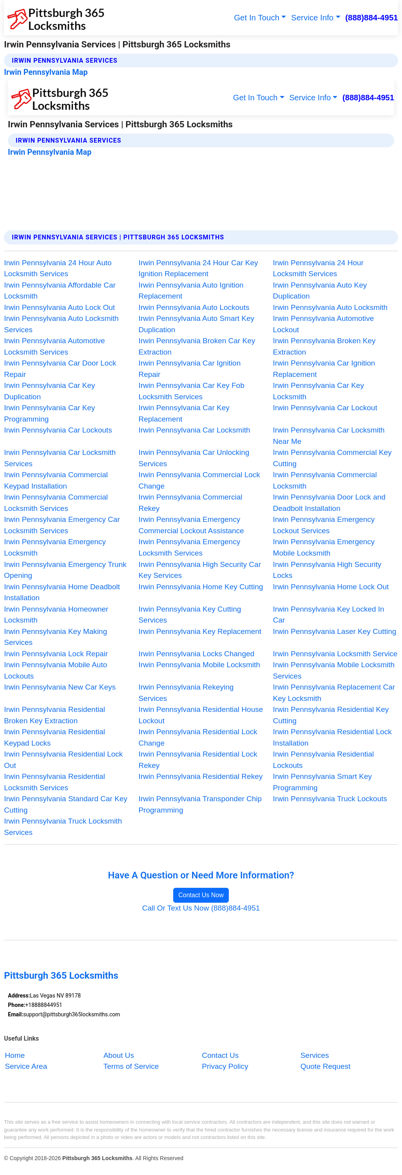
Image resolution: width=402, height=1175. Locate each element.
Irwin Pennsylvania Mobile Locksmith (199, 665)
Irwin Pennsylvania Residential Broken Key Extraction (54, 715)
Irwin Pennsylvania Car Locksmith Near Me (329, 435)
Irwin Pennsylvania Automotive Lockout (323, 324)
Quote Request (326, 1067)
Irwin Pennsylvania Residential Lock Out (63, 759)
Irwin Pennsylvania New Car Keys (60, 687)
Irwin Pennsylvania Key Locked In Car (328, 615)
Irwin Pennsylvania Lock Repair (56, 654)
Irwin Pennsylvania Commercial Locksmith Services (56, 502)
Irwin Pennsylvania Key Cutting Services (189, 615)
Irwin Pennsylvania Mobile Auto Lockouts (55, 670)
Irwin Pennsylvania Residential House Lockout (200, 715)
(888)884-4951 (371, 17)
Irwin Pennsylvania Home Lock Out (331, 587)
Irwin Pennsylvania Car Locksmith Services (60, 458)
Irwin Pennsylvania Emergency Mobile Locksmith (324, 547)
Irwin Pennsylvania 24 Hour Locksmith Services (318, 268)
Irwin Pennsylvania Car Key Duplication (49, 391)
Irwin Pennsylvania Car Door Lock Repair (60, 368)
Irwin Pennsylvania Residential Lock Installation (332, 737)
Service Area (26, 1067)
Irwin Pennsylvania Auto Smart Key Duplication (196, 324)
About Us (118, 1055)
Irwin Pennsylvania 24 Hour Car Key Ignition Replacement (198, 268)
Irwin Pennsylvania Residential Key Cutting (331, 715)
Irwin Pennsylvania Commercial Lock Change (199, 480)
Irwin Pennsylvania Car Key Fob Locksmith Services (191, 391)
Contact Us (220, 1055)
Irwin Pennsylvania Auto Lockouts (193, 307)
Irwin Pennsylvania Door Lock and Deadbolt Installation (329, 502)
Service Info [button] (312, 17)
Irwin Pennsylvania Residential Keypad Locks (54, 737)
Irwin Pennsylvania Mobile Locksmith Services (334, 670)
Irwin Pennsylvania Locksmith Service (335, 654)
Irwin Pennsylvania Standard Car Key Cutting (65, 804)
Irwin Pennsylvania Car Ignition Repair (189, 368)
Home (15, 1055)
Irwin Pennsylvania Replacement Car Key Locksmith (334, 692)
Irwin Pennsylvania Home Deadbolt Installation (62, 592)
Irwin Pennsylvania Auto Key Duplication (320, 291)
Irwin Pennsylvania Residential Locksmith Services (54, 782)
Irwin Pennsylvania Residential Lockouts (323, 759)
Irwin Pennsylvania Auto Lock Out (59, 307)
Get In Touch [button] (256, 17)
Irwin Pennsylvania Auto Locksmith (330, 307)
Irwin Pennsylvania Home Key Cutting (200, 587)
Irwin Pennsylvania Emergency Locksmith (55, 547)
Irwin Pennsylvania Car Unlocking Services (193, 458)
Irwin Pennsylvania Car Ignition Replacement (324, 368)
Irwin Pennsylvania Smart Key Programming (322, 782)
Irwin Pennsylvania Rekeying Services (186, 692)
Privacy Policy (225, 1067)
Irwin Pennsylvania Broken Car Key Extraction (196, 346)
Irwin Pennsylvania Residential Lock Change (197, 737)
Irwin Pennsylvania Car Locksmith (194, 430)
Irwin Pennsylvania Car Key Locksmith (318, 391)
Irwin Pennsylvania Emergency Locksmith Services (189, 547)
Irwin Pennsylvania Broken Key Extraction (324, 346)
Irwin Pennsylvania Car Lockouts (58, 430)
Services (315, 1055)
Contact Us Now (201, 895)
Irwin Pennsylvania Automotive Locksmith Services (54, 346)
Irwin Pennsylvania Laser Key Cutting (335, 631)
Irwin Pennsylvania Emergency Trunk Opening (65, 570)
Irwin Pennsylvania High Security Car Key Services (199, 570)
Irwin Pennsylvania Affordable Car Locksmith (60, 291)
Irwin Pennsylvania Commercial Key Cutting (332, 458)
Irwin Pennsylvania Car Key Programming (49, 413)
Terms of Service (131, 1067)
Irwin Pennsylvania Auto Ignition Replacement (190, 291)
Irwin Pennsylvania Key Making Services (55, 637)
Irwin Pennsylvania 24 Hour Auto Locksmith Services (58, 268)
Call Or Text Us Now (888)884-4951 (201, 908)
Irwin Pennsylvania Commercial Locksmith (325, 480)
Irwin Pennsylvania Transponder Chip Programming (200, 804)
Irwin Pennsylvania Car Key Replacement (183, 413)
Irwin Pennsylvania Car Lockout (325, 408)
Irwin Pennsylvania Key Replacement (199, 631)
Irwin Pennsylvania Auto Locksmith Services (61, 324)
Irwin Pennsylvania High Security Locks (327, 570)
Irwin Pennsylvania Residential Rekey (200, 776)
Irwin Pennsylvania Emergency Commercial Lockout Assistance (191, 525)
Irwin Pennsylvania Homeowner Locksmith (56, 615)
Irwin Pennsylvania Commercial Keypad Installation (56, 480)
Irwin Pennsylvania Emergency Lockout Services (324, 525)
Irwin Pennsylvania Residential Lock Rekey (197, 759)
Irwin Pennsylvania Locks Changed (196, 654)
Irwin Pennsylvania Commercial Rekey (190, 502)
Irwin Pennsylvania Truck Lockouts (330, 799)
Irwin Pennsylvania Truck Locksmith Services (63, 826)
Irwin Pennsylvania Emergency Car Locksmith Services (62, 525)
